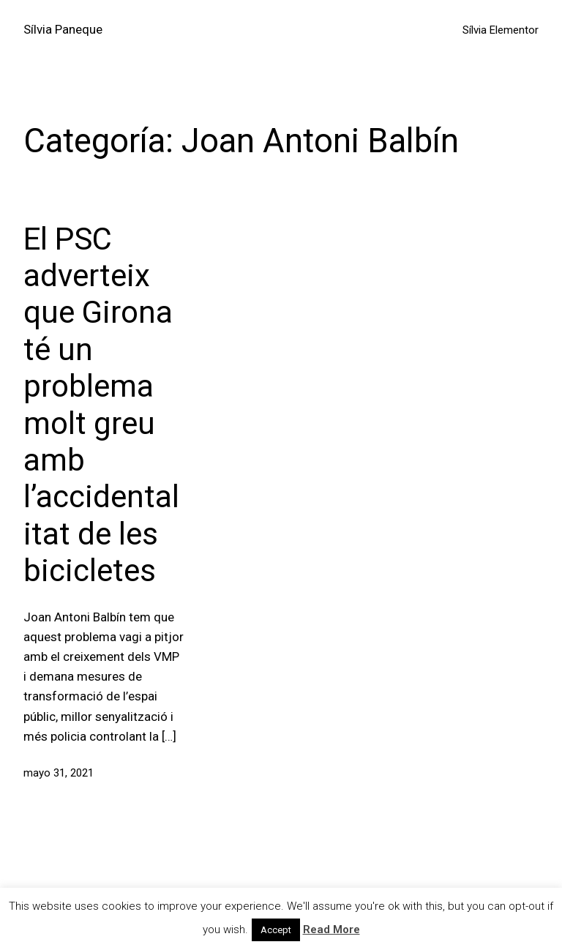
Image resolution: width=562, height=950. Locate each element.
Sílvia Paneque (62, 29)
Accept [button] (276, 929)
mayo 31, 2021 (58, 772)
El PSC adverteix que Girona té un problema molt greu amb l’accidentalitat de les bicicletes (101, 405)
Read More (331, 929)
